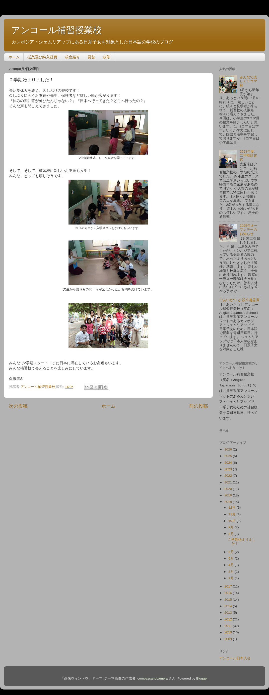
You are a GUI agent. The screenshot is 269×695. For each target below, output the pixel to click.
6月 (231, 550)
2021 (228, 480)
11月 (232, 512)
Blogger (202, 676)
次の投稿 (18, 406)
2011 (228, 623)
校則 (106, 57)
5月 (231, 556)
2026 (228, 447)
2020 (228, 486)
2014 (228, 604)
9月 (231, 525)
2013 (228, 610)
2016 (228, 590)
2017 (228, 584)
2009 (228, 637)
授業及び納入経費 (42, 57)
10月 (232, 518)
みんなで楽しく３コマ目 (248, 81)
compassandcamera (152, 676)
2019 (228, 493)
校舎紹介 (72, 57)
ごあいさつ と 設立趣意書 (239, 300)
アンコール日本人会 (235, 656)
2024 (228, 460)
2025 (228, 454)
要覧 (91, 57)
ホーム (14, 57)
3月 (231, 569)
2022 (228, 473)
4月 (231, 563)
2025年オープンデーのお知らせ (249, 229)
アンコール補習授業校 (56, 30)
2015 (228, 597)
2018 (228, 499)
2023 (228, 467)
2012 (228, 617)
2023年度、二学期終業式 (249, 155)
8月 (231, 532)
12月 (232, 505)
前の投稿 (198, 406)
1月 (231, 576)
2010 (228, 630)
